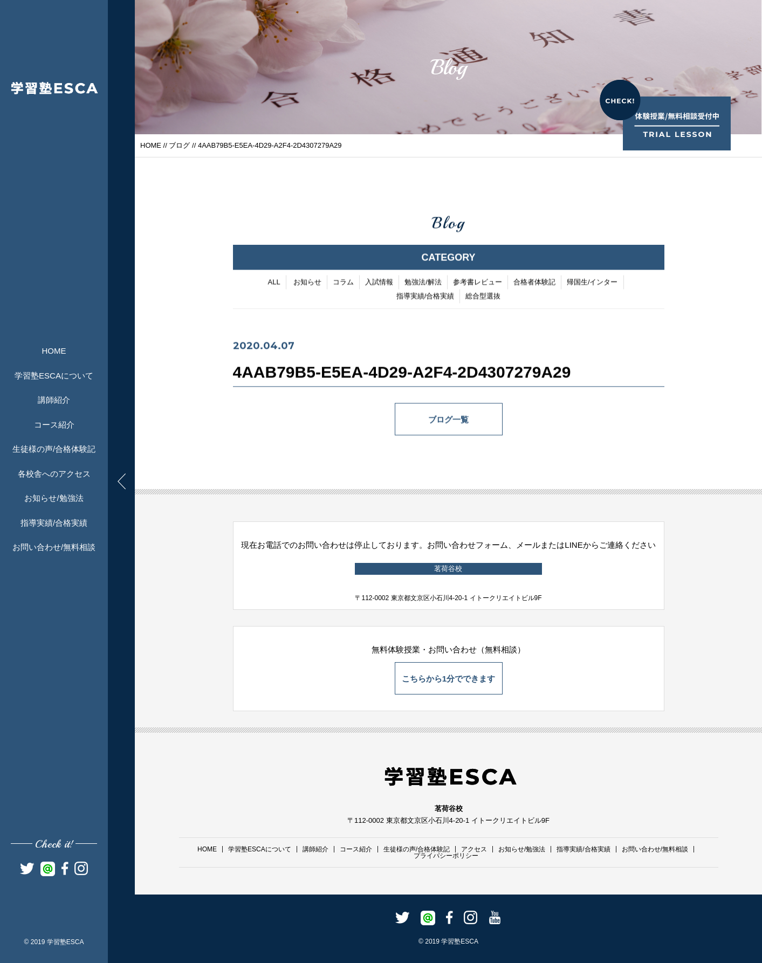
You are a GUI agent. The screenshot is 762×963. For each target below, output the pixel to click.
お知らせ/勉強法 (53, 498)
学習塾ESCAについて (54, 375)
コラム (343, 283)
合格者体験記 (534, 283)
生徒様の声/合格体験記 (53, 448)
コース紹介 (54, 424)
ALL (273, 283)
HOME (54, 350)
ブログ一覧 (448, 420)
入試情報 (379, 283)
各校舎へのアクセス (54, 473)
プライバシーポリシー (446, 855)
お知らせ (307, 283)
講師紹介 (54, 399)
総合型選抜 (482, 297)
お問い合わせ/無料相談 (53, 547)
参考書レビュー (477, 283)
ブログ (179, 145)
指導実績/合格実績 (53, 522)
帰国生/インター (592, 283)
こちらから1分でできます (448, 678)
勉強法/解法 (423, 283)
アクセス (474, 849)
